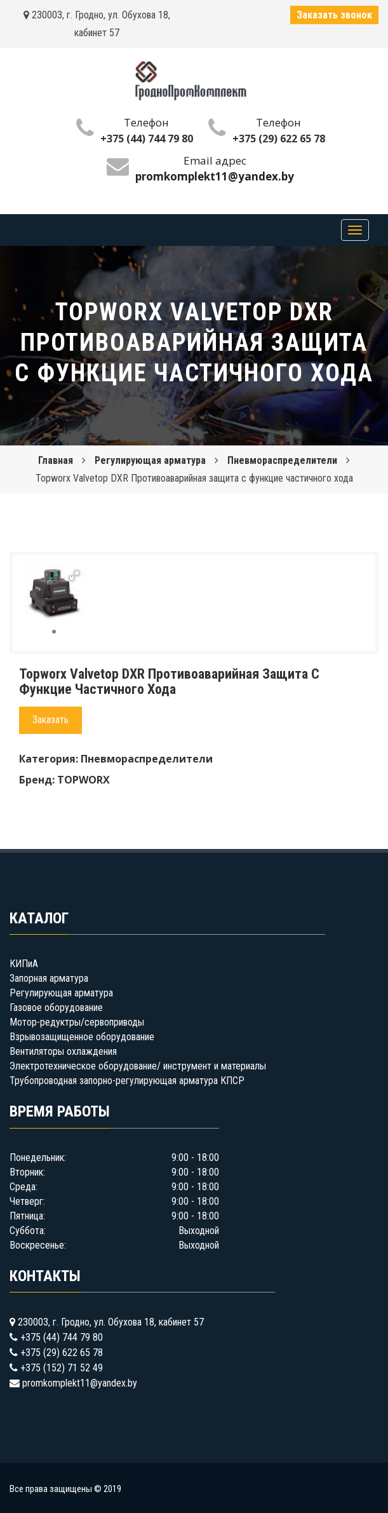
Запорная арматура (49, 978)
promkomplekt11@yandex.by (79, 1383)
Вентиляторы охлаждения (63, 1051)
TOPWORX (83, 780)
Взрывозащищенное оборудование (82, 1037)
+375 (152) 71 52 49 (61, 1368)
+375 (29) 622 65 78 (278, 139)
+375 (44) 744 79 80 (146, 139)
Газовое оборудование (56, 1007)
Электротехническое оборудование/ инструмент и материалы (138, 1066)
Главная (55, 460)
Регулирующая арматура (150, 460)
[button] (74, 576)
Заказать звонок (334, 15)
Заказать (50, 720)
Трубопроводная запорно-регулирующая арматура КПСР (127, 1081)
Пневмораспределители (282, 460)
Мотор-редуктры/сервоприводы (77, 1022)
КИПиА (24, 964)
